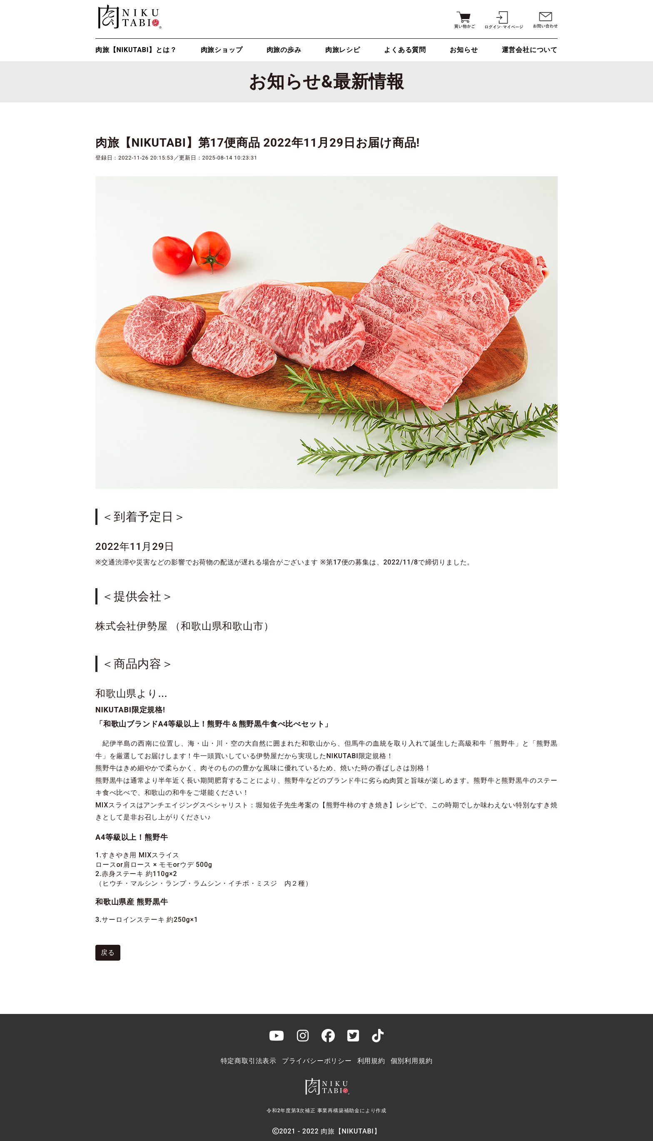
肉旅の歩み (284, 50)
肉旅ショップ (222, 50)
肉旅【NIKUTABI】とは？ (136, 50)
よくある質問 (405, 50)
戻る (108, 952)
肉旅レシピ (342, 50)
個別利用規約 (412, 1061)
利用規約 (371, 1061)
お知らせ (464, 50)
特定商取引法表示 (249, 1061)
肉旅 (128, 17)
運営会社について (530, 50)
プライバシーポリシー (317, 1061)
